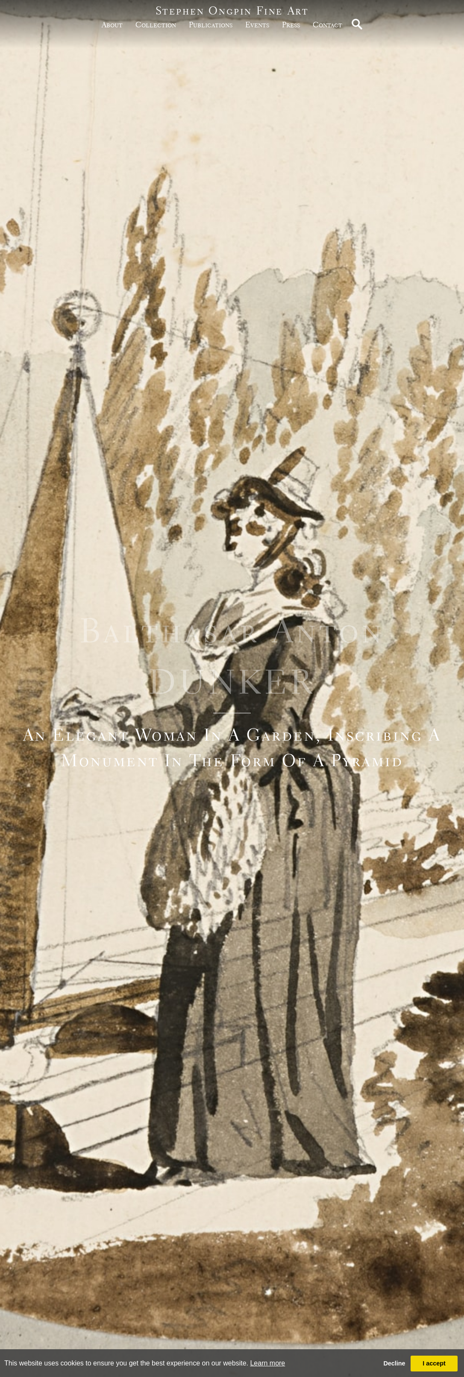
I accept (434, 1363)
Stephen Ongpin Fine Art (232, 10)
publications (210, 24)
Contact (327, 24)
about (112, 24)
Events (257, 24)
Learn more (267, 1363)
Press (291, 24)
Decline (394, 1363)
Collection (155, 24)
